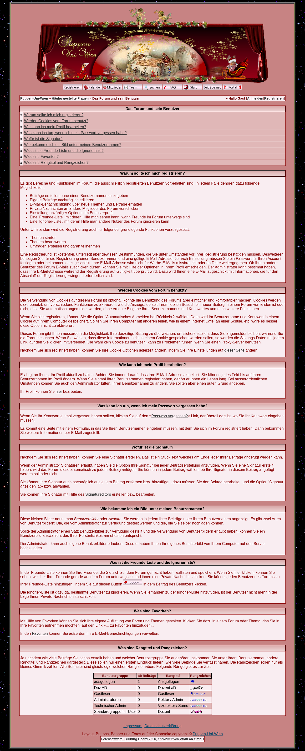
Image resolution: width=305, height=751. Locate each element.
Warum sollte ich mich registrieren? (53, 115)
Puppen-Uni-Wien (34, 98)
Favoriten (40, 633)
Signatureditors (98, 494)
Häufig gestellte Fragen (70, 98)
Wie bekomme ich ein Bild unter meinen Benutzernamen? (72, 145)
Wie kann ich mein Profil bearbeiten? (55, 127)
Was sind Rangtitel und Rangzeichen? (56, 163)
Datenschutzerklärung (163, 726)
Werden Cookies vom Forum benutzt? (56, 121)
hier (59, 391)
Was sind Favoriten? (41, 157)
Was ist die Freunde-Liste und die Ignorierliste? (64, 151)
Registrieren (274, 98)
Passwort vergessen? (169, 416)
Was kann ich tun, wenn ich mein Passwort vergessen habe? (75, 133)
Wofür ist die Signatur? (43, 139)
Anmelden (255, 98)
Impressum (132, 726)
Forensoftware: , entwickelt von (152, 739)
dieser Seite (234, 350)
